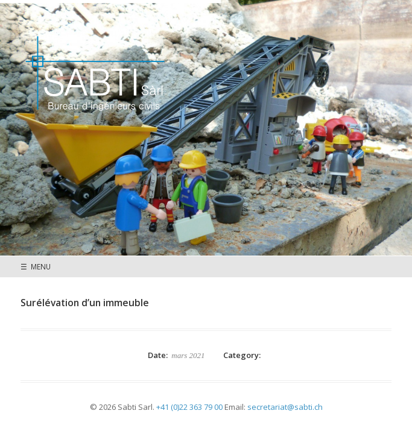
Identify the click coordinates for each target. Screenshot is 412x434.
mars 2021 (187, 355)
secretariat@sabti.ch (285, 406)
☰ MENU (36, 266)
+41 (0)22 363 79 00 (189, 406)
